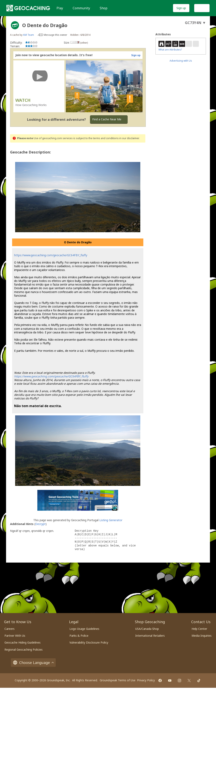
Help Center (199, 629)
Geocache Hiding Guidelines (22, 642)
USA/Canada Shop (147, 629)
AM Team (28, 35)
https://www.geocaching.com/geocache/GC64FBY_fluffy (50, 255)
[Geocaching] (28, 8)
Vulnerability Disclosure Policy (88, 642)
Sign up (181, 8)
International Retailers (150, 635)
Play (60, 8)
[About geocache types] (15, 25)
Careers (9, 629)
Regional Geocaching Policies (23, 649)
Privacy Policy (146, 680)
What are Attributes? (170, 49)
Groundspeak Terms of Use (117, 680)
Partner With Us (14, 635)
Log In (202, 8)
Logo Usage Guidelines (84, 629)
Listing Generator (110, 520)
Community (81, 8)
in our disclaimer (129, 138)
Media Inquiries (202, 635)
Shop (103, 8)
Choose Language (33, 662)
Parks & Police (78, 635)
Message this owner (55, 35)
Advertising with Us (181, 60)
